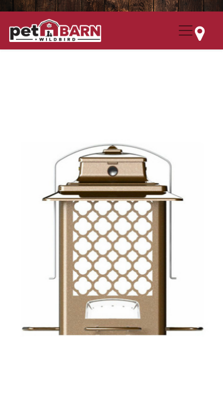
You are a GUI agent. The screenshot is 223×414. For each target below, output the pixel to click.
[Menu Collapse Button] (185, 30)
